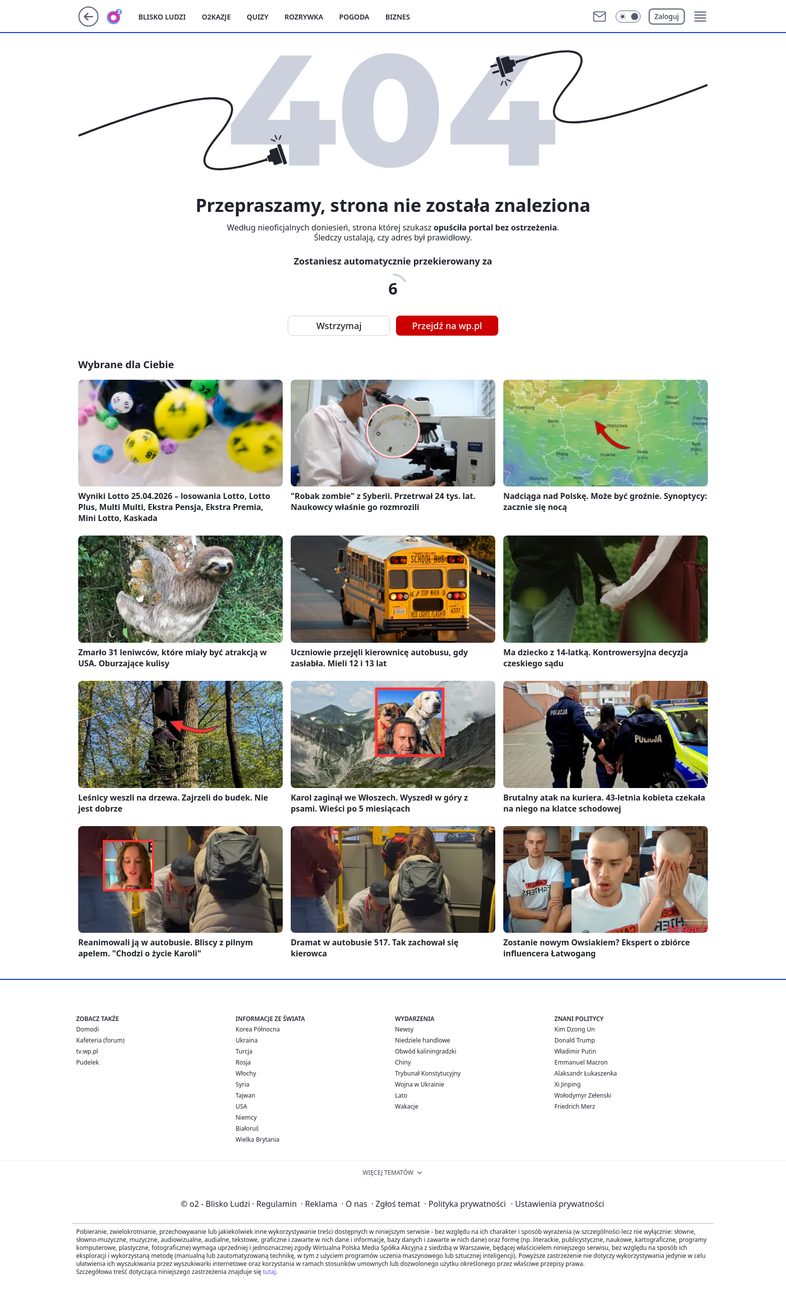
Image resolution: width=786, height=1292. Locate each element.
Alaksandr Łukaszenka (585, 1073)
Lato (401, 1095)
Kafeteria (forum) (100, 1040)
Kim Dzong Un (574, 1029)
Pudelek (87, 1062)
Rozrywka (303, 17)
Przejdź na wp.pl (447, 326)
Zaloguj (667, 16)
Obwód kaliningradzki (425, 1051)
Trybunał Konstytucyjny (428, 1073)
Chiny (403, 1062)
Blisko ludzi (162, 17)
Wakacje (406, 1106)
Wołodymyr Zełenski (583, 1095)
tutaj (269, 1271)
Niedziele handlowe (422, 1040)
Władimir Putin (575, 1051)
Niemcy (246, 1117)
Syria (243, 1084)
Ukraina (247, 1040)
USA (241, 1106)
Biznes (397, 17)
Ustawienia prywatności (557, 1203)
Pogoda (354, 17)
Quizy (257, 17)
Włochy (246, 1073)
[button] (700, 17)
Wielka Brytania (258, 1139)
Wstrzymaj (338, 326)
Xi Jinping (567, 1084)
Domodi (87, 1029)
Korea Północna (258, 1029)
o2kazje (216, 17)
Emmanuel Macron (581, 1062)
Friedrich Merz (574, 1106)
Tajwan (245, 1095)
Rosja (243, 1062)
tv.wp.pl (87, 1051)
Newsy (404, 1029)
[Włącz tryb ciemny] (628, 17)
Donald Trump (574, 1040)
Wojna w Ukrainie (419, 1084)
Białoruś (247, 1128)
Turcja (244, 1051)
